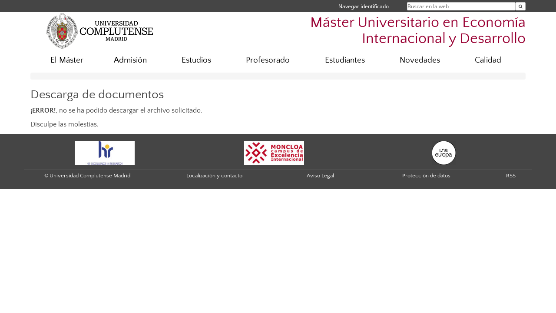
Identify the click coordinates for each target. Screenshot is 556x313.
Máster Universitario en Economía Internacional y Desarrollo (418, 31)
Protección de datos (426, 176)
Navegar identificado (363, 6)
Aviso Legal (320, 176)
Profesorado (268, 60)
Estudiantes (345, 60)
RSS (511, 176)
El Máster (66, 60)
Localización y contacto (214, 176)
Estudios (196, 60)
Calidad (488, 60)
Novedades (420, 60)
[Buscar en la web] (521, 6)
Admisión (130, 60)
